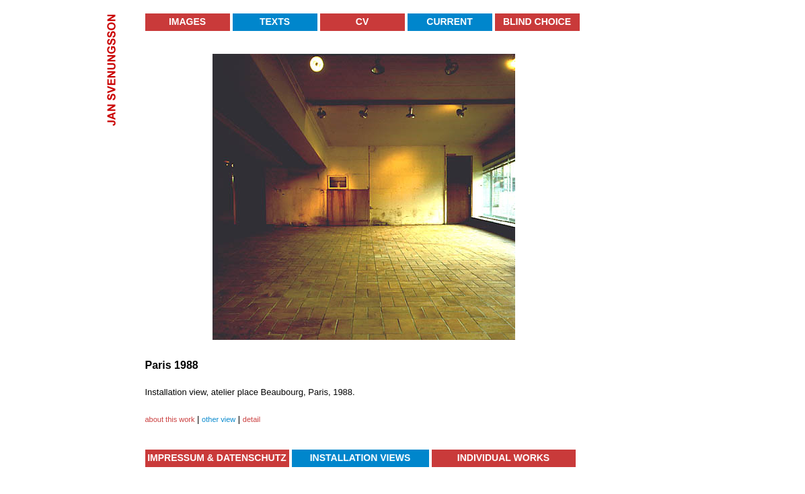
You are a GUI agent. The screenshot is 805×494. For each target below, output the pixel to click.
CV (362, 21)
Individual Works (503, 457)
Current (449, 21)
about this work (170, 419)
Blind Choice (537, 21)
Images (187, 21)
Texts (275, 21)
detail (251, 419)
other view (218, 419)
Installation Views (360, 457)
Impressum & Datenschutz (216, 457)
